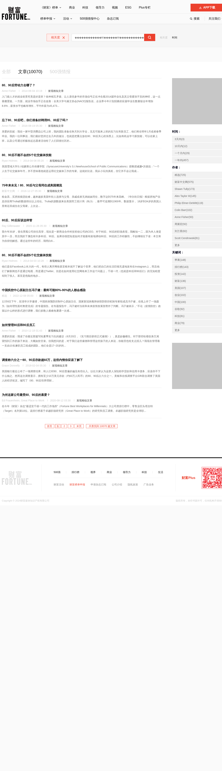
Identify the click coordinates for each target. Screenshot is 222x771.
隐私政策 (133, 484)
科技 (85, 7)
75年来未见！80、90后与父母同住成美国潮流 (32, 185)
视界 (93, 472)
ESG (128, 7)
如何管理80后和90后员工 (18, 325)
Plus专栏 (145, 7)
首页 (49, 426)
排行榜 (75, 472)
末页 (79, 426)
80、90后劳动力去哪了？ (18, 85)
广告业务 (149, 484)
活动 (66, 18)
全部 (6, 71)
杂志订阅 (113, 18)
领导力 (100, 7)
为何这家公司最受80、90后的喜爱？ (26, 394)
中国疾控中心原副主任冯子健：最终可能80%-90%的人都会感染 (44, 290)
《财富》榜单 (49, 7)
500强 (57, 472)
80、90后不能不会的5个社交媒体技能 (27, 155)
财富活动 (59, 484)
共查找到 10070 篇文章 (102, 426)
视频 (115, 7)
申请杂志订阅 (98, 484)
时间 (174, 37)
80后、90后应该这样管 (17, 220)
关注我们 (214, 18)
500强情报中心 (90, 18)
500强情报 (60, 71)
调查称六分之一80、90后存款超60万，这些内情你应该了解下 (42, 359)
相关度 (164, 37)
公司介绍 (117, 484)
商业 (72, 7)
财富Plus (188, 478)
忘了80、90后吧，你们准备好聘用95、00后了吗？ (35, 120)
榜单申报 (46, 18)
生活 (160, 472)
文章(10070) (30, 71)
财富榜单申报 (77, 484)
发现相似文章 (56, 90)
